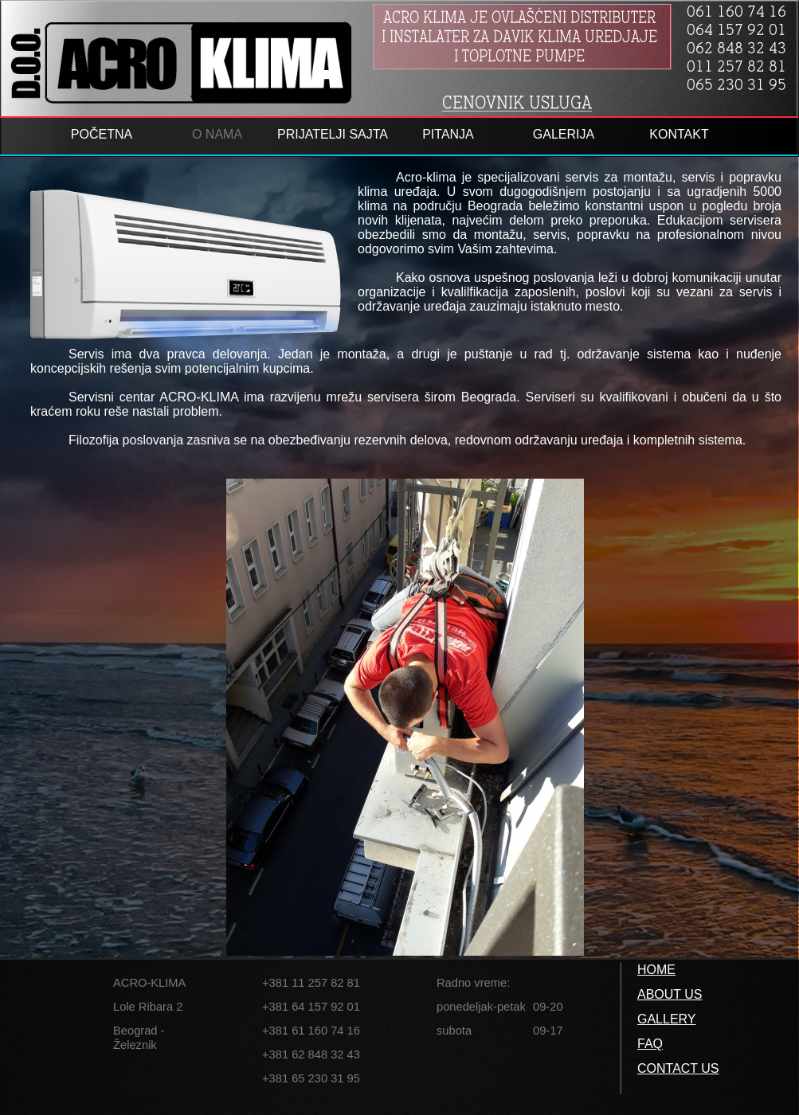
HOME (656, 969)
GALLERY (666, 1019)
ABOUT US (670, 994)
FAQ (650, 1043)
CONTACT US (678, 1068)
